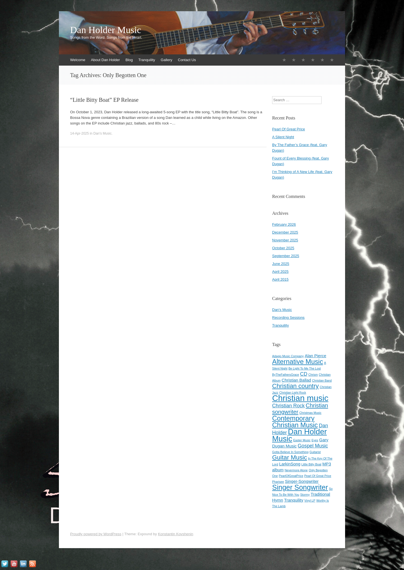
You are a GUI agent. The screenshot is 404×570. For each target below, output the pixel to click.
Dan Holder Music (105, 30)
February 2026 (284, 224)
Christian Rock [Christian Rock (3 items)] (288, 406)
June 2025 (280, 264)
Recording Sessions (288, 317)
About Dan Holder (105, 60)
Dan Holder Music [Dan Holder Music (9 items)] (299, 435)
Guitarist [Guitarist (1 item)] (315, 452)
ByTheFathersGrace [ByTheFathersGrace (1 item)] (285, 374)
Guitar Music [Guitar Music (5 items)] (289, 457)
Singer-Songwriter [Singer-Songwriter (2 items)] (302, 481)
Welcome (77, 60)
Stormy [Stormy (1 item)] (305, 494)
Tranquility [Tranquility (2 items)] (294, 500)
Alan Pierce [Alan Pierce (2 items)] (315, 355)
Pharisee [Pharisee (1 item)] (278, 481)
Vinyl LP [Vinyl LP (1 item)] (309, 500)
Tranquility (146, 60)
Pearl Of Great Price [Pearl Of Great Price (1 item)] (317, 475)
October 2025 (283, 248)
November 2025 (285, 240)
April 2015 (280, 279)
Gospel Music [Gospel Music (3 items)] (313, 446)
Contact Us (187, 60)
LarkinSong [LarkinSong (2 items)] (289, 463)
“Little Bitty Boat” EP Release (104, 100)
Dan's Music (102, 133)
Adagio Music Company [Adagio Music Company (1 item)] (288, 356)
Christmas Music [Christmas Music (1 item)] (310, 412)
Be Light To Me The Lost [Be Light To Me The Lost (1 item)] (304, 368)
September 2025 (285, 256)
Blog (129, 60)
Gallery (166, 60)
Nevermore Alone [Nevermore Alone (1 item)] (295, 470)
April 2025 (280, 271)
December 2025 (285, 232)
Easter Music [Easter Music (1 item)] (302, 440)
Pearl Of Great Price (288, 129)
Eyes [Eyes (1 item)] (314, 440)
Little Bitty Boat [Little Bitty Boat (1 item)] (311, 464)
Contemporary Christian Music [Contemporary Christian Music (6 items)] (295, 421)
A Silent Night (283, 137)
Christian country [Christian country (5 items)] (295, 385)
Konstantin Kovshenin (175, 534)
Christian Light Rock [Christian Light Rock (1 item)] (292, 392)
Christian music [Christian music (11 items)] (300, 398)
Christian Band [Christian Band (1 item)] (322, 380)
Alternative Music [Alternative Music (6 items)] (297, 361)
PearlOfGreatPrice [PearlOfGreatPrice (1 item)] (291, 475)
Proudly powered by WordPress (95, 534)
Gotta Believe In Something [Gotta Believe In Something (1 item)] (290, 452)
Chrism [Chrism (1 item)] (313, 374)
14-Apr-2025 (79, 133)
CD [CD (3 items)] (303, 374)
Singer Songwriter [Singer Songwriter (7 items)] (300, 487)
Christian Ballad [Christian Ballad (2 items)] (296, 380)
